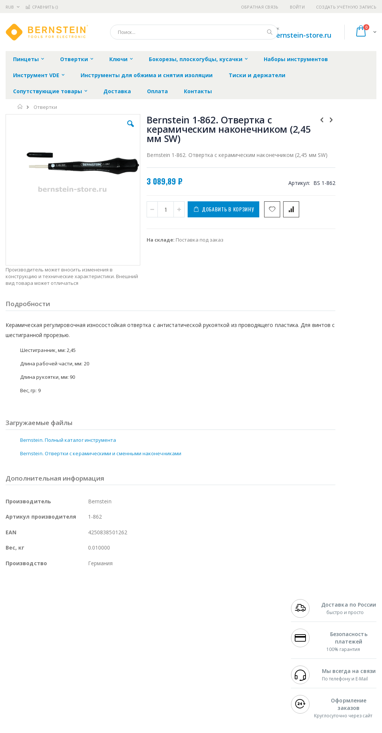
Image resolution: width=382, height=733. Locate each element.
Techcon (69, 676)
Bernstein (17, 690)
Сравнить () (41, 7)
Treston (14, 676)
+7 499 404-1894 (309, 617)
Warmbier (41, 676)
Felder (66, 647)
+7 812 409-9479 (309, 625)
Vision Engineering (26, 661)
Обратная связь (260, 7)
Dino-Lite (64, 661)
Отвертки (45, 107)
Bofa (11, 625)
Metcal (62, 625)
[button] (109, 129)
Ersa (32, 617)
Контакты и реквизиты (242, 621)
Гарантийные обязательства (168, 617)
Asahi (86, 647)
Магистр (15, 632)
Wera (63, 690)
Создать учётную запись (346, 7)
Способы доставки (250, 639)
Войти (297, 7)
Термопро (89, 625)
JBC (47, 617)
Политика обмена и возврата (168, 632)
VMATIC (94, 676)
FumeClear (36, 625)
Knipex (42, 690)
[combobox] (194, 32)
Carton (89, 661)
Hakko (13, 617)
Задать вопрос (151, 668)
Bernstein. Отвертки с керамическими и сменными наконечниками (100, 431)
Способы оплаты (248, 654)
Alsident (107, 617)
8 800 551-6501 (311, 647)
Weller (84, 617)
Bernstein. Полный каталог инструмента (68, 417)
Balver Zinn (18, 647)
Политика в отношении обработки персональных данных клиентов (174, 651)
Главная (20, 106)
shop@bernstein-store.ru (290, 35)
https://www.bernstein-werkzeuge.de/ (147, 727)
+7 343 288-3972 (309, 639)
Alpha (44, 647)
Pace (64, 617)
